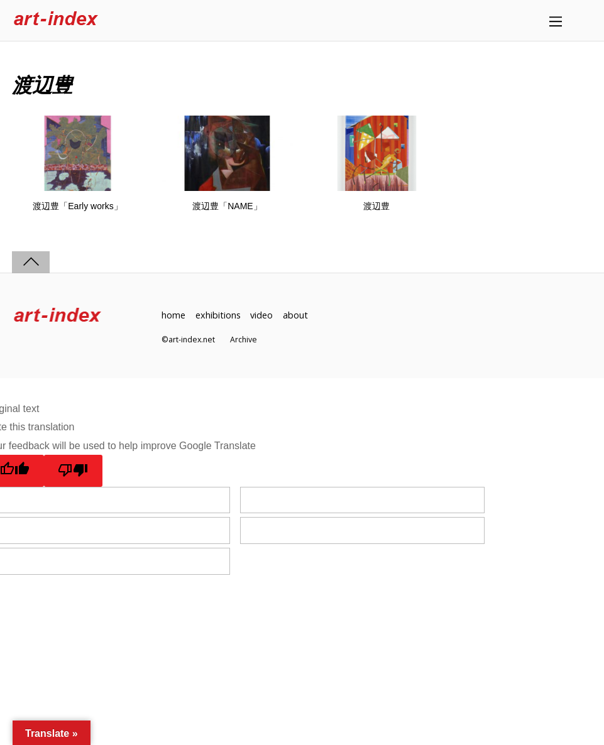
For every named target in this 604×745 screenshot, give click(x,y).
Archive (243, 339)
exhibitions (218, 315)
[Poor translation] (73, 470)
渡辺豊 (376, 206)
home (173, 315)
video (261, 315)
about (295, 315)
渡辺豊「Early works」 (77, 206)
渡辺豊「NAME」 (226, 206)
